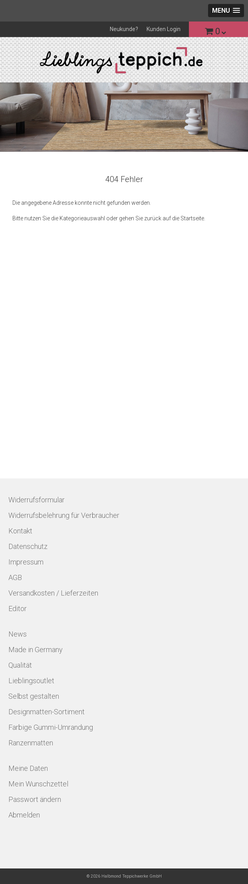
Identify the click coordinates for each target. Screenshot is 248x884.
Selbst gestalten (33, 696)
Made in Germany (35, 649)
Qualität (20, 665)
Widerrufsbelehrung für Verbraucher (63, 515)
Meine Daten (28, 768)
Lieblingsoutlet (31, 680)
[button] (226, 10)
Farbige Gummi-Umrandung (50, 727)
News (17, 634)
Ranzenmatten (30, 743)
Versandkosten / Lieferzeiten (53, 593)
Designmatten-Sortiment (46, 712)
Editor (17, 608)
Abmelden (24, 815)
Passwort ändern (34, 799)
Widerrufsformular (36, 500)
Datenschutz (28, 546)
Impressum (26, 562)
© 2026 (124, 876)
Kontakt (20, 531)
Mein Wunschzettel (38, 784)
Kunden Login (164, 29)
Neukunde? (124, 29)
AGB (15, 577)
